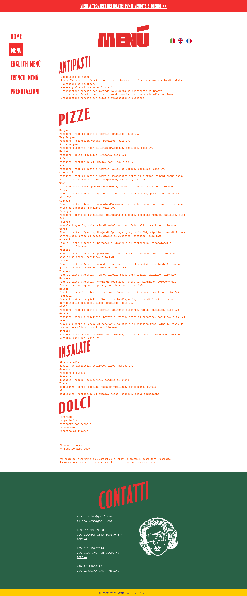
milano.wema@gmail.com (94, 521)
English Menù (26, 63)
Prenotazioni (25, 90)
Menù (16, 49)
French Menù (24, 76)
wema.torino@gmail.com (94, 516)
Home (16, 35)
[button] (123, 5)
